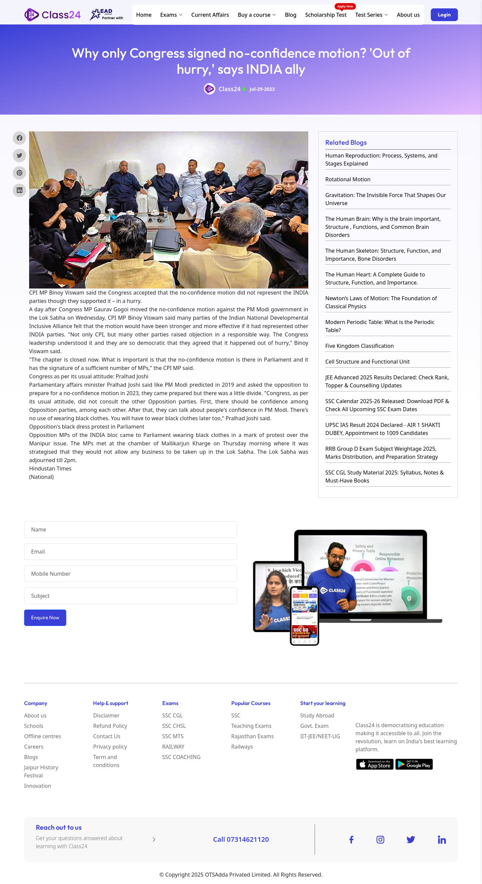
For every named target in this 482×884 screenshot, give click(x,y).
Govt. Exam (314, 726)
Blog (290, 14)
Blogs (31, 757)
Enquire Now (45, 617)
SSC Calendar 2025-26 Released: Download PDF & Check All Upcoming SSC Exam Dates (387, 405)
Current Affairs (210, 14)
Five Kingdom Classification (359, 346)
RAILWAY (173, 746)
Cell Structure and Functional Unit (367, 361)
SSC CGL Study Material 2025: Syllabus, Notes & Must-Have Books (384, 476)
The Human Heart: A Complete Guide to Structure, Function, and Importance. (375, 278)
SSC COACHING (181, 757)
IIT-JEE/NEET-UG (320, 736)
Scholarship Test (326, 14)
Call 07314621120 (241, 839)
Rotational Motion (348, 179)
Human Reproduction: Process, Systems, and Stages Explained (381, 159)
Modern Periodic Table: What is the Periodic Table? (379, 326)
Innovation (37, 786)
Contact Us (106, 736)
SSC (236, 715)
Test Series (371, 14)
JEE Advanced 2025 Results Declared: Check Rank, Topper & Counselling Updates (387, 381)
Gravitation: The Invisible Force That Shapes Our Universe (385, 199)
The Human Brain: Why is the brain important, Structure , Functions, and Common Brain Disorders (383, 227)
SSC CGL (172, 715)
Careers (34, 746)
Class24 (229, 89)
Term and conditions (106, 761)
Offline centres (42, 736)
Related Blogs (346, 142)
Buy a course (257, 14)
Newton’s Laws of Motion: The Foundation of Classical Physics (381, 302)
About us (408, 14)
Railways (242, 746)
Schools (34, 726)
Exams (171, 14)
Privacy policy (110, 746)
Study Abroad (317, 715)
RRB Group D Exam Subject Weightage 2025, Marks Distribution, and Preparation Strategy (381, 452)
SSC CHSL (174, 726)
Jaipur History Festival (41, 771)
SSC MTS (173, 736)
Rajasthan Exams (252, 736)
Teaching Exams (251, 726)
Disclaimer (106, 715)
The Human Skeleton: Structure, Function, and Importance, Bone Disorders (383, 254)
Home (144, 14)
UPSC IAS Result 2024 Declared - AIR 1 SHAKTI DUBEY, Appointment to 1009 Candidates (382, 429)
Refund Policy (110, 726)
